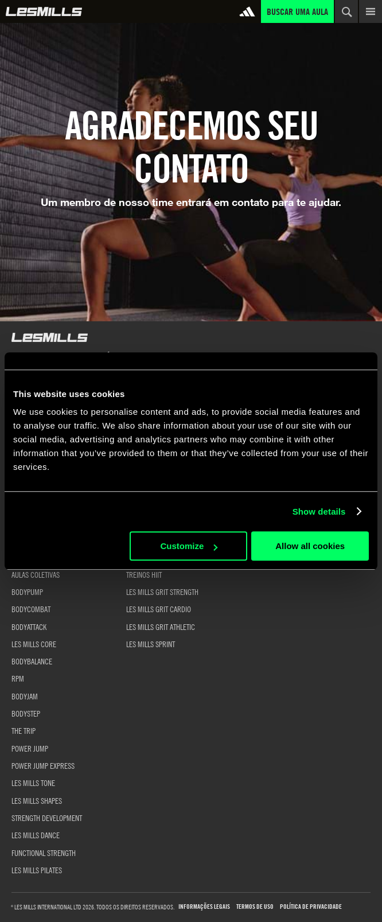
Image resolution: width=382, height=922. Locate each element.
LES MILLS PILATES (36, 870)
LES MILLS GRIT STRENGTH (162, 591)
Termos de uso (255, 907)
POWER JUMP (29, 748)
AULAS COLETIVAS (35, 574)
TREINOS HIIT (144, 574)
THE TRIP (23, 730)
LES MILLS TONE (33, 782)
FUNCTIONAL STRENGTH (43, 852)
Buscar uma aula (297, 11)
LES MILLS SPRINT (150, 644)
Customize (188, 546)
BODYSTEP (25, 713)
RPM (17, 678)
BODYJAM (24, 696)
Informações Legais (204, 907)
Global (44, 11)
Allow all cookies (310, 546)
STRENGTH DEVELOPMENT (46, 817)
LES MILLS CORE (33, 644)
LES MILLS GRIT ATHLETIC (160, 626)
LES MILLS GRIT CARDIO (158, 609)
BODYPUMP (27, 591)
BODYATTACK (28, 626)
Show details (319, 511)
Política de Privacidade (311, 907)
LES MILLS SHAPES (36, 800)
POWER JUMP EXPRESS (43, 765)
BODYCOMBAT (30, 609)
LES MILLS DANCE (35, 835)
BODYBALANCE (31, 661)
